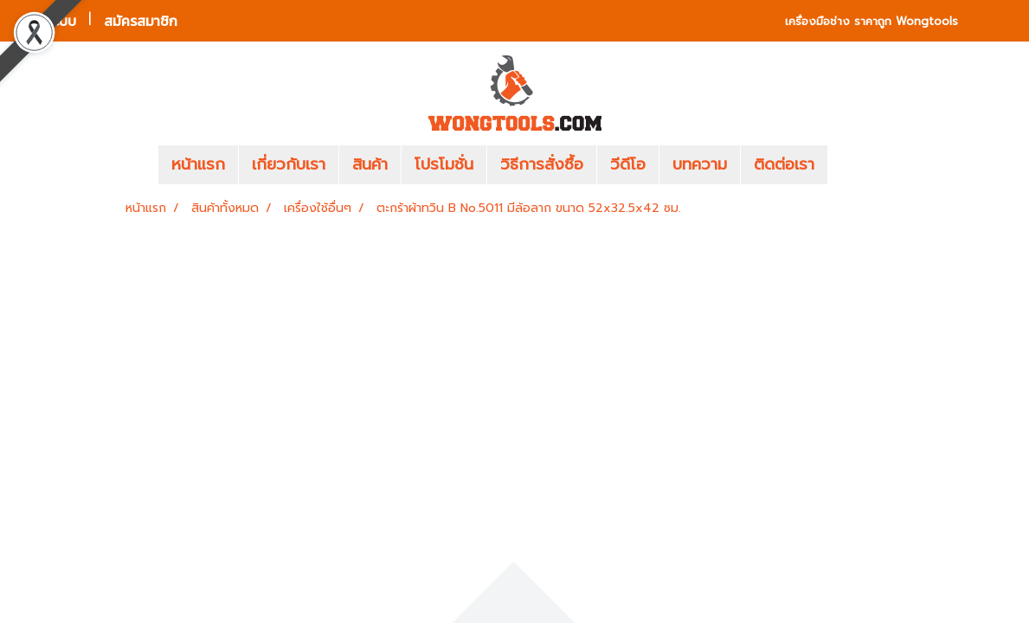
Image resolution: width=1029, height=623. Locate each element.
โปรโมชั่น (444, 164)
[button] (853, 165)
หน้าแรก (198, 164)
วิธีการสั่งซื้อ (541, 164)
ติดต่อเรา (784, 164)
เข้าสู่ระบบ (48, 20)
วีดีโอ (628, 164)
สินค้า (370, 164)
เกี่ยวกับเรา (288, 164)
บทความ (699, 164)
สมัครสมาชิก (140, 20)
